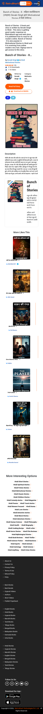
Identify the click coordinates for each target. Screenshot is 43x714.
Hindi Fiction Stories (21, 488)
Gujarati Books (10, 615)
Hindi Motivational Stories (21, 491)
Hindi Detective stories (21, 513)
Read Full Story (14, 86)
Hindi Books (9, 612)
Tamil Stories (9, 665)
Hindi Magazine (30, 500)
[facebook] (7, 684)
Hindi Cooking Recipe (16, 528)
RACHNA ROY (13, 264)
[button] (24, 3)
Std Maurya (13, 330)
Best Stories (9, 585)
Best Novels (9, 588)
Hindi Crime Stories (28, 550)
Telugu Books (9, 625)
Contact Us (9, 564)
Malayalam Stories (11, 662)
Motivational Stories (28, 77)
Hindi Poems (13, 503)
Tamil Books (9, 622)
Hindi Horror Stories (13, 531)
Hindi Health (14, 525)
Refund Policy (9, 574)
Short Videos (9, 598)
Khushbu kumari (13, 462)
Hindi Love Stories (21, 509)
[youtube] (22, 684)
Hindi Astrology (15, 547)
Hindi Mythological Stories (21, 534)
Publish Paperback (11, 601)
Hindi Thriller (30, 537)
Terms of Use (9, 571)
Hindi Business (30, 541)
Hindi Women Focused (16, 506)
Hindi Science (28, 547)
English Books (10, 609)
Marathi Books (10, 619)
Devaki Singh (13, 60)
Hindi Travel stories (27, 503)
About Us (8, 561)
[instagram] (12, 684)
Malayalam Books (11, 631)
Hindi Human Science (14, 522)
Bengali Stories (10, 659)
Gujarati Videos (10, 591)
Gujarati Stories (10, 649)
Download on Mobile (18, 91)
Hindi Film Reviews (30, 531)
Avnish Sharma (13, 396)
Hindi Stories (9, 646)
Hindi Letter (30, 528)
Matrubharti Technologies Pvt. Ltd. (27, 708)
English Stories (10, 655)
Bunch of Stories (32, 186)
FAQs (6, 577)
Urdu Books (9, 638)
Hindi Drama (30, 506)
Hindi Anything (13, 550)
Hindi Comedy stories (14, 500)
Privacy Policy (10, 567)
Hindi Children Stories (22, 497)
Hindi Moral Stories (21, 516)
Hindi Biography (27, 525)
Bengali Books (10, 628)
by (7, 264)
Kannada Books (10, 635)
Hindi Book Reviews (15, 537)
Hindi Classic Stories (21, 494)
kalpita (10, 363)
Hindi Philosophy (30, 522)
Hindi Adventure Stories (21, 519)
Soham (10, 429)
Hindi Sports (15, 544)
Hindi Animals (27, 544)
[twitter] (17, 684)
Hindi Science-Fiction (15, 541)
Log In (36, 3)
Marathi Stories (10, 652)
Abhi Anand (11, 297)
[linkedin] (26, 684)
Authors (7, 595)
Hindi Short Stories (21, 481)
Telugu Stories (10, 668)
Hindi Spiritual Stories (21, 485)
